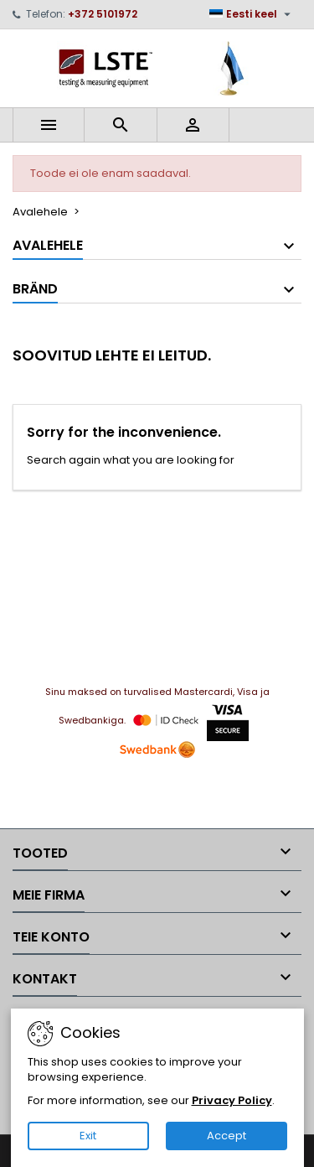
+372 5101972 (102, 14)
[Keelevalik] (252, 14)
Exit (88, 1136)
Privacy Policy (232, 1100)
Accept (226, 1136)
